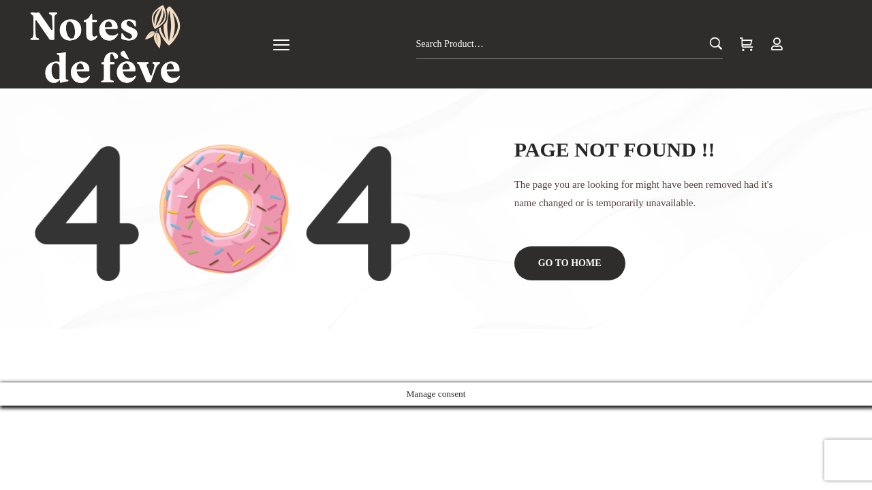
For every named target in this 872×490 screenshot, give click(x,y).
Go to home (570, 263)
